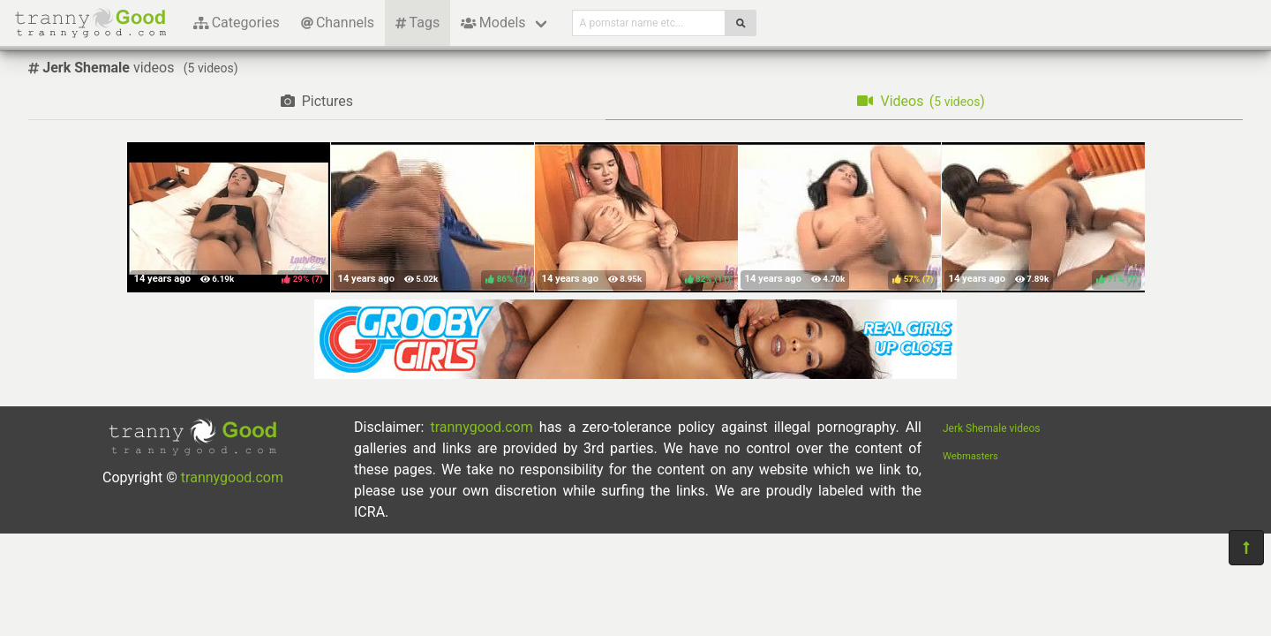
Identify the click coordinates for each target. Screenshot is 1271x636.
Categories (236, 22)
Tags (417, 22)
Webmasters (970, 456)
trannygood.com (232, 477)
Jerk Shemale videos (991, 428)
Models (493, 22)
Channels (337, 22)
